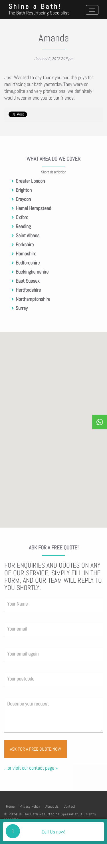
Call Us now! (53, 831)
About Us (51, 806)
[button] (55, 490)
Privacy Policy (30, 806)
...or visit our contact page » (31, 768)
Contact (69, 806)
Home (10, 806)
